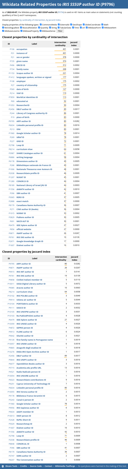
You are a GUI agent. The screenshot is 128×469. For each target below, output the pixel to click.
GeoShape (77, 24)
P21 (12, 57)
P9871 (11, 233)
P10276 (11, 351)
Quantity (44, 27)
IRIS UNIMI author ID (27, 343)
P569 (12, 89)
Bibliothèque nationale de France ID (34, 165)
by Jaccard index (53, 20)
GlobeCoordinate (92, 24)
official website (24, 229)
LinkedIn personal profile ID (30, 125)
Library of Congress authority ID (32, 113)
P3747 (11, 456)
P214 (12, 93)
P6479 (11, 225)
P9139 (11, 339)
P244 (12, 113)
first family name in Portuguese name (35, 339)
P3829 (11, 217)
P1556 (11, 189)
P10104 (11, 303)
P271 (12, 209)
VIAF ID (20, 93)
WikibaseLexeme (12, 31)
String (54, 27)
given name (22, 61)
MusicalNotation (29, 27)
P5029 (11, 424)
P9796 (61, 12)
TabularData (65, 27)
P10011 (11, 283)
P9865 (11, 347)
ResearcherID (23, 105)
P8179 (11, 205)
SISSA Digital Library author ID (31, 283)
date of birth (23, 89)
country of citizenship (27, 85)
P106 (12, 49)
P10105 (11, 311)
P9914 (11, 299)
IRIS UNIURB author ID (27, 375)
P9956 (11, 407)
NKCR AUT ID (23, 221)
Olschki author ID (25, 335)
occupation (22, 49)
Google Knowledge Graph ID (30, 241)
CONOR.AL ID (23, 444)
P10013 (11, 415)
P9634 (11, 411)
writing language (25, 157)
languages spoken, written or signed (34, 77)
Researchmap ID (24, 424)
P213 (12, 129)
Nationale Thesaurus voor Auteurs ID (34, 169)
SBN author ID (23, 193)
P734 (12, 69)
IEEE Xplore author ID (27, 225)
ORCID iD (21, 65)
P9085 (11, 287)
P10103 (11, 315)
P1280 (11, 181)
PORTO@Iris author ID (27, 303)
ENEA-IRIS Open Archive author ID (33, 351)
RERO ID (20, 197)
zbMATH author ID (25, 189)
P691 (12, 221)
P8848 (11, 444)
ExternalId (64, 24)
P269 (12, 137)
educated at (22, 101)
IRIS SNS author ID (25, 237)
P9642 (11, 335)
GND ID (20, 141)
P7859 (11, 97)
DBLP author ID (24, 109)
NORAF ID (21, 213)
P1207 (11, 177)
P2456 (11, 109)
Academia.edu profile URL (29, 367)
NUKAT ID (21, 177)
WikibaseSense (48, 31)
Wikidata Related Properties (29, 4)
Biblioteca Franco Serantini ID (31, 395)
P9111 (11, 307)
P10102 (11, 295)
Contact (48, 466)
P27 (12, 85)
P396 (12, 193)
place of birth (23, 117)
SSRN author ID (24, 456)
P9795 (11, 121)
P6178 (11, 161)
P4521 (11, 371)
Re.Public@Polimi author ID (30, 315)
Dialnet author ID (25, 245)
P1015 (11, 213)
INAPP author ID (24, 233)
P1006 (11, 169)
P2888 (11, 201)
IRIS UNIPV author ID (27, 359)
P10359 (11, 323)
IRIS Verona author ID (27, 391)
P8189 (11, 185)
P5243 (11, 399)
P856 (12, 229)
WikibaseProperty (31, 31)
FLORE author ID (24, 331)
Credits (23, 466)
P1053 (11, 105)
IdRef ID (20, 137)
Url (83, 27)
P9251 (11, 383)
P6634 (11, 125)
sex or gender (23, 57)
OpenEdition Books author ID (31, 363)
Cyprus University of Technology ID (33, 383)
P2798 (11, 145)
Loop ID (20, 145)
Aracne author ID (25, 287)
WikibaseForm (94, 27)
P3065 (11, 197)
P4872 (11, 327)
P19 (12, 117)
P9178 (11, 395)
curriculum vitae (25, 149)
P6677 (11, 363)
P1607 (11, 245)
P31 (12, 53)
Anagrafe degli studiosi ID (29, 347)
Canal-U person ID (25, 399)
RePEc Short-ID (24, 419)
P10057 (11, 343)
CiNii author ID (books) (27, 209)
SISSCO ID (21, 307)
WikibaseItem (110, 27)
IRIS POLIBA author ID (27, 295)
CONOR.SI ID (23, 181)
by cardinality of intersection (32, 20)
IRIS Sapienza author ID (28, 407)
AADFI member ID (25, 411)
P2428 (11, 419)
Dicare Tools (11, 466)
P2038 (11, 173)
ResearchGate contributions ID (31, 379)
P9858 (11, 279)
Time (76, 27)
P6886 (11, 157)
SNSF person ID (24, 415)
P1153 (11, 73)
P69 (12, 101)
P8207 (11, 460)
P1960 (11, 133)
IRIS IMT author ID (25, 271)
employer (21, 81)
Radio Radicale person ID (28, 371)
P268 (12, 165)
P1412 (11, 77)
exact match (22, 201)
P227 (12, 141)
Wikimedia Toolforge (65, 466)
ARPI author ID (24, 121)
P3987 (11, 153)
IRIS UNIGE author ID (27, 323)
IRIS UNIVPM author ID (27, 311)
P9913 (11, 331)
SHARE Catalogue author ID (30, 153)
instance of (22, 53)
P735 (12, 61)
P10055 (11, 391)
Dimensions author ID (27, 161)
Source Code (36, 466)
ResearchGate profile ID (28, 173)
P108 (12, 81)
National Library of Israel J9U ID (32, 185)
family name (23, 69)
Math (106, 24)
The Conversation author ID (30, 460)
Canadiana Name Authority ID (31, 205)
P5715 (11, 367)
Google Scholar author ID (29, 133)
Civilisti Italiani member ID (29, 279)
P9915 (11, 271)
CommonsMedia (49, 24)
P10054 (11, 375)
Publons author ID (25, 217)
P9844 (11, 359)
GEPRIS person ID (25, 327)
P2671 (11, 241)
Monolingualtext (12, 27)
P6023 (11, 379)
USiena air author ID (26, 299)
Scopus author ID (25, 73)
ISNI (18, 129)
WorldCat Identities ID (27, 97)
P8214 (11, 149)
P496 (12, 65)
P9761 (11, 237)
